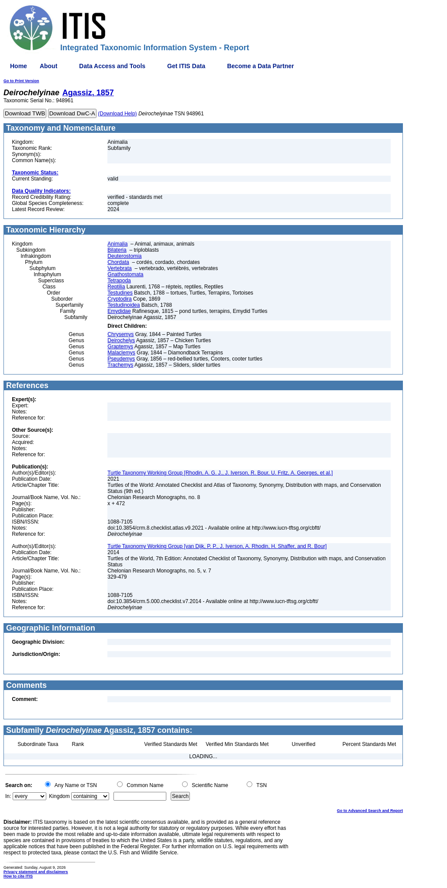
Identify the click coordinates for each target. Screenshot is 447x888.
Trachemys (120, 365)
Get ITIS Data (186, 65)
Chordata (118, 262)
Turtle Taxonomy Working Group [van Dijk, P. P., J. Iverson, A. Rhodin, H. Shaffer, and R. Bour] (217, 546)
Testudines (119, 293)
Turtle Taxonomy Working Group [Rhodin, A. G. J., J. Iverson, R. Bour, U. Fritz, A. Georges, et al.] (220, 473)
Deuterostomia (124, 256)
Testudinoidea (123, 305)
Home (18, 65)
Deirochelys (121, 340)
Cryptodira (119, 299)
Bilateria (116, 250)
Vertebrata (119, 268)
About (48, 65)
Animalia (117, 244)
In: (8, 796)
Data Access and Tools (112, 65)
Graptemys (120, 346)
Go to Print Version (21, 81)
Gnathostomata (125, 274)
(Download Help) (117, 114)
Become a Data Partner (260, 65)
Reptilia (116, 287)
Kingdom (59, 796)
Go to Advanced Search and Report (370, 810)
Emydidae (119, 311)
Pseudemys (121, 359)
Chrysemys (120, 334)
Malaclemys (121, 353)
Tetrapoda (119, 281)
